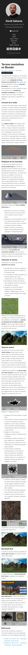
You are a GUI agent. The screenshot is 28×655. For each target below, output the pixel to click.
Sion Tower (20, 82)
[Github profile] (8, 49)
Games (14, 43)
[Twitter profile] (14, 49)
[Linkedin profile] (11, 49)
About (14, 36)
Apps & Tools (14, 39)
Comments (19, 70)
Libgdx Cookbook (14, 45)
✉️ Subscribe (14, 31)
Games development (7, 72)
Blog (14, 34)
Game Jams (14, 41)
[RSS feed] (16, 49)
